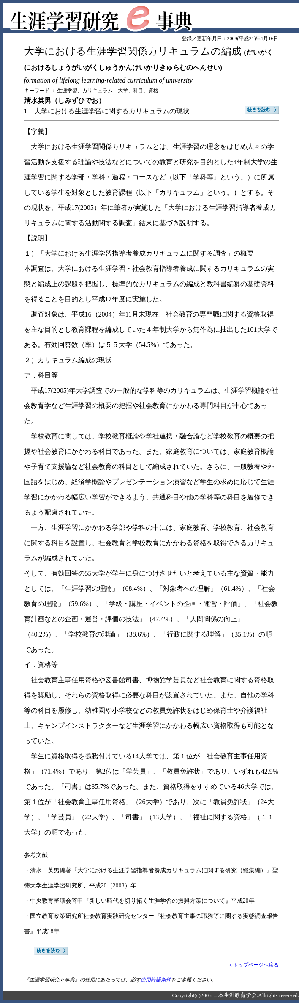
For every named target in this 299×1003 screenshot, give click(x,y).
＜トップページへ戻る (253, 965)
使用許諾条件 (156, 980)
